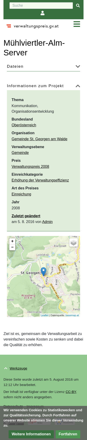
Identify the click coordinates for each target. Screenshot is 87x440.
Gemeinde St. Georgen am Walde (39, 139)
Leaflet (44, 315)
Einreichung (21, 194)
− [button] (12, 247)
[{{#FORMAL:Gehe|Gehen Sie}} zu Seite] (78, 6)
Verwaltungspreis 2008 (30, 167)
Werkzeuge (18, 368)
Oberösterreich (24, 125)
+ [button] (12, 241)
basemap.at (72, 315)
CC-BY (71, 392)
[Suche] (41, 5)
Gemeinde (20, 153)
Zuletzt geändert (26, 216)
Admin (47, 222)
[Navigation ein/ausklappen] (77, 24)
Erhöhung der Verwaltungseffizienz (40, 180)
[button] (78, 67)
